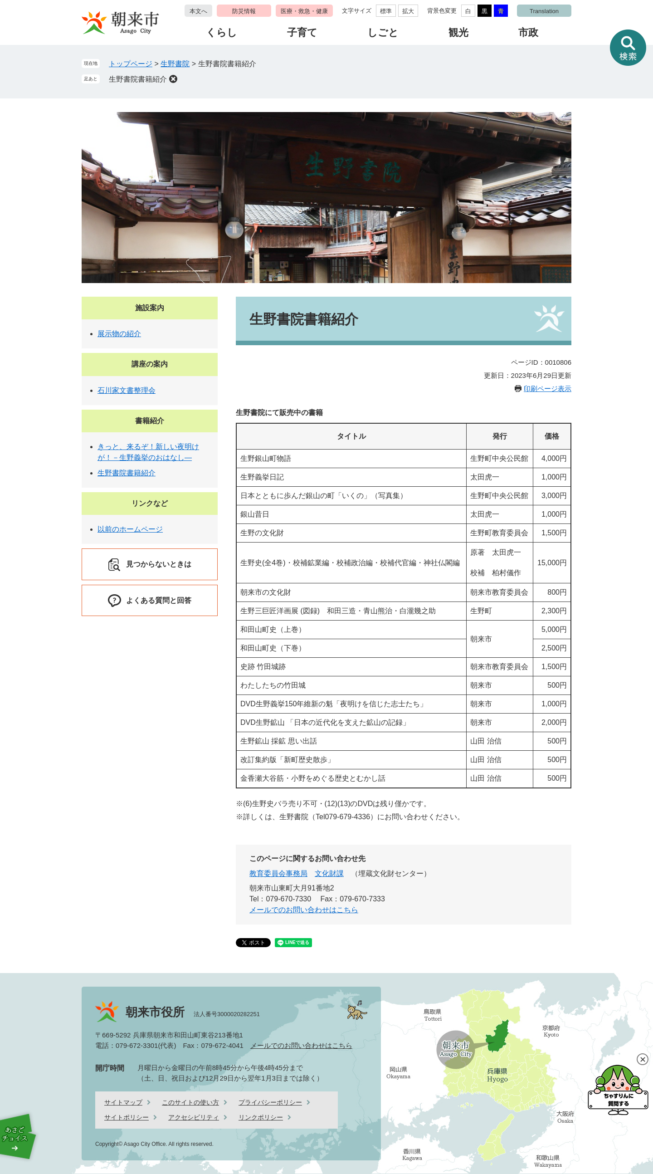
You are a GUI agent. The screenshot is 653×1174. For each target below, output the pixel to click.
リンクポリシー (261, 1117)
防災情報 (244, 11)
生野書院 (175, 64)
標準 (386, 11)
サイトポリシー (126, 1117)
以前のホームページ (130, 529)
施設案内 (149, 308)
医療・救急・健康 (304, 11)
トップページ (130, 64)
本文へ (198, 11)
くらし (221, 32)
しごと (383, 32)
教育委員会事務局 (278, 873)
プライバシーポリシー (270, 1102)
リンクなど (150, 503)
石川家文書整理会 (126, 390)
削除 (173, 79)
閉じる (642, 1059)
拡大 (408, 11)
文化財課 (329, 873)
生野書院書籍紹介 (138, 79)
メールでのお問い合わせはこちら (303, 910)
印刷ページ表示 (547, 388)
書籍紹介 (149, 421)
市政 (528, 32)
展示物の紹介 (119, 334)
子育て (302, 32)
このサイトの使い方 (190, 1102)
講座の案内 (150, 364)
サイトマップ (123, 1102)
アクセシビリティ (193, 1117)
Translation (544, 11)
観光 (458, 32)
